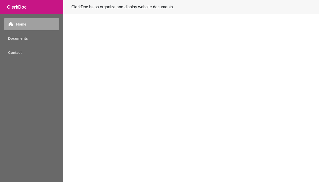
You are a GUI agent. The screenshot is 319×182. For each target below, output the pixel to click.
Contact (15, 53)
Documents (18, 38)
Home (17, 24)
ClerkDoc (17, 7)
